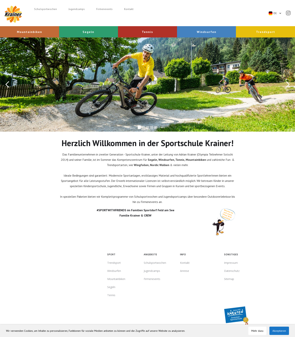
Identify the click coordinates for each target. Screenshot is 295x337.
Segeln (111, 287)
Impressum (231, 263)
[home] (13, 14)
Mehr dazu (257, 330)
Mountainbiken (116, 279)
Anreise (184, 271)
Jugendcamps (76, 9)
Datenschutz (231, 271)
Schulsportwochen (45, 9)
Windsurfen (114, 271)
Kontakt (129, 9)
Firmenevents (104, 9)
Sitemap (229, 279)
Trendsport (114, 263)
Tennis (111, 295)
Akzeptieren (279, 330)
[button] (277, 13)
